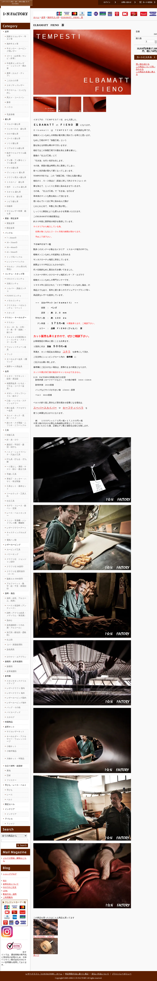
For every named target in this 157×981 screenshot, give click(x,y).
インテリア (11, 814)
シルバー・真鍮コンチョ (16, 289)
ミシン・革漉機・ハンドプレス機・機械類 (16, 521)
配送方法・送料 (10, 894)
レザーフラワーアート (16, 528)
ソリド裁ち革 (12, 143)
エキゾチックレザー (15, 85)
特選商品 (9, 722)
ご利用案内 (8, 897)
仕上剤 (10, 640)
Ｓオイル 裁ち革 (14, 192)
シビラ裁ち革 (12, 201)
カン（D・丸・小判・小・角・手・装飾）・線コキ (16, 329)
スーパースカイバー (45, 407)
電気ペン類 (11, 540)
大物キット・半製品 (15, 758)
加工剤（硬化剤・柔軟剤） (16, 633)
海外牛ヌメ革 (12, 44)
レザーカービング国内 (16, 698)
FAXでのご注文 (9, 887)
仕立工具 (10, 501)
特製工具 (10, 435)
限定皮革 (10, 228)
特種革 (10, 206)
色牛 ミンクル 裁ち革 (17, 187)
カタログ (10, 717)
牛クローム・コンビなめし (16, 91)
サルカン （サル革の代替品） (17, 267)
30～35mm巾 (12, 242)
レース (10, 795)
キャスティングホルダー (16, 533)
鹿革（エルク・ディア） (15, 74)
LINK (5, 891)
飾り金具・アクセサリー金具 (16, 409)
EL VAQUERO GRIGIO (43, 936)
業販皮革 (10, 223)
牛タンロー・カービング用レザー (16, 49)
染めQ (9, 620)
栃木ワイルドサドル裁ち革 (16, 154)
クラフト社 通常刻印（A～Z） (16, 572)
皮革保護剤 (11, 671)
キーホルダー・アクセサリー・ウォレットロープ (16, 739)
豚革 (9, 102)
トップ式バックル (14, 257)
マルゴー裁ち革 (13, 124)
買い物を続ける (143, 64)
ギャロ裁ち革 (12, 168)
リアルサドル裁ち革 (15, 148)
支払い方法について (100, 974)
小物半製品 (11, 751)
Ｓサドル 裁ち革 (14, 196)
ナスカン (10, 322)
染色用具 (10, 649)
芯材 (9, 775)
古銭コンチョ (12, 283)
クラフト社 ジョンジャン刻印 (16, 560)
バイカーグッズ (13, 712)
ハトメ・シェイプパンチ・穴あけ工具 (16, 453)
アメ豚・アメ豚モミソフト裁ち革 (16, 161)
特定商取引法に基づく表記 (77, 974)
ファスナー (11, 780)
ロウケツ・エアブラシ (16, 657)
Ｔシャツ (10, 823)
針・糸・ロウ (12, 440)
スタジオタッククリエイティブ (16, 682)
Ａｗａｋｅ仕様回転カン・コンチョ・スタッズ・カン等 (16, 339)
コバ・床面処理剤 (14, 644)
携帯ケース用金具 (14, 366)
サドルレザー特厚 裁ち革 (16, 212)
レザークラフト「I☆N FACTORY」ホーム (44, 974)
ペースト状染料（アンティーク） (16, 606)
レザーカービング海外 (16, 703)
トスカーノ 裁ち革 (15, 182)
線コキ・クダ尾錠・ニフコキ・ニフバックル (16, 424)
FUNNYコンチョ (14, 296)
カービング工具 (13, 549)
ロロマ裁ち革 (12, 134)
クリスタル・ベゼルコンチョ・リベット (16, 306)
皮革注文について (11, 884)
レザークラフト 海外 (16, 693)
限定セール (10, 804)
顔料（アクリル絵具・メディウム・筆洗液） (16, 614)
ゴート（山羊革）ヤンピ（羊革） (16, 57)
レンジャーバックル (15, 262)
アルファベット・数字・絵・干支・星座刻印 (16, 586)
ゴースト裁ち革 (13, 138)
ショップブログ (10, 874)
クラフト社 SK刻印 (15, 566)
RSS (4, 880)
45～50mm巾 (12, 252)
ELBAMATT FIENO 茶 (72, 17)
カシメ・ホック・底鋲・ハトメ (15, 416)
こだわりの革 (12, 80)
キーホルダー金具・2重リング (17, 360)
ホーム (36, 17)
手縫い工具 (11, 474)
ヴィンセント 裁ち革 (16, 172)
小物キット (11, 746)
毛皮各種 (10, 114)
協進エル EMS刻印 (15, 579)
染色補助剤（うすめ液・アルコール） (15, 626)
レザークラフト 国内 (16, 688)
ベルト (10, 799)
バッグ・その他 (13, 707)
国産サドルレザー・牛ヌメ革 (16, 37)
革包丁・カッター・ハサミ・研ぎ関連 (16, 480)
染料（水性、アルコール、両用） (16, 599)
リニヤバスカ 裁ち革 (16, 129)
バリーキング (12, 554)
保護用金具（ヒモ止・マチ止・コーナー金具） (16, 386)
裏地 (9, 770)
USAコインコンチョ (15, 279)
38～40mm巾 (12, 247)
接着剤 (10, 666)
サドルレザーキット (15, 731)
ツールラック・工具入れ (16, 494)
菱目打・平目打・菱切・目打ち (15, 445)
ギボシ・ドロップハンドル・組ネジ (16, 394)
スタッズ (10, 313)
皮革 (43, 17)
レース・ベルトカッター (16, 514)
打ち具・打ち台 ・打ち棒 (17, 460)
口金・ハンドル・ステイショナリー (16, 402)
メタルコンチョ (13, 300)
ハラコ (10, 107)
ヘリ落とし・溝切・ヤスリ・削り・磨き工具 (16, 467)
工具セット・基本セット (16, 487)
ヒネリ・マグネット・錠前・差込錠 (16, 377)
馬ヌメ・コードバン (15, 97)
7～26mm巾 (12, 238)
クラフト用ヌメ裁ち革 (16, 177)
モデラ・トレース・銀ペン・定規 (16, 506)
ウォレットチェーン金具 (16, 348)
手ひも (10, 790)
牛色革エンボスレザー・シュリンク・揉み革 (16, 65)
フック (10, 354)
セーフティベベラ (73, 407)
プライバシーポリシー (121, 974)
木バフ (36, 955)
